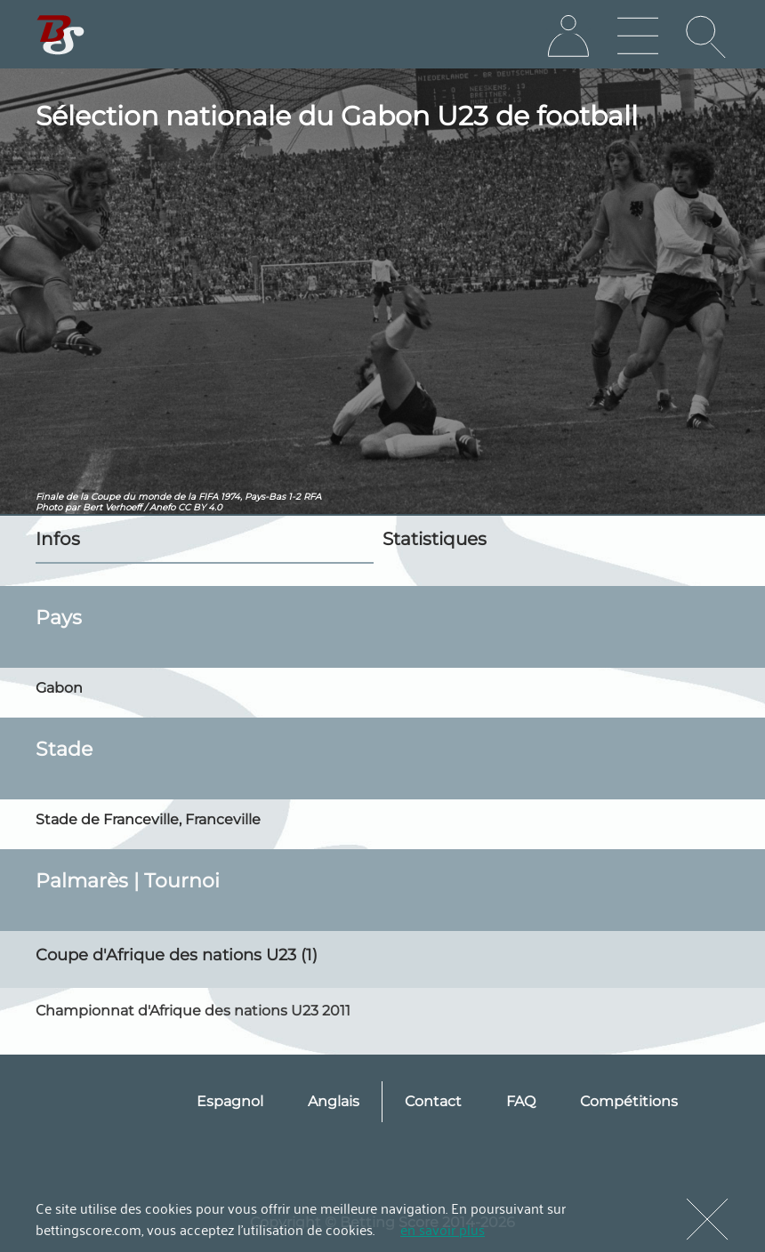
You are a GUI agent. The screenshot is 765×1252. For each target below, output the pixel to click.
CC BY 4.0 (200, 507)
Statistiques (434, 539)
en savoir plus (442, 1228)
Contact (433, 1101)
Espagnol (230, 1101)
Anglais (333, 1101)
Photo (49, 507)
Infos (58, 539)
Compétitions (629, 1101)
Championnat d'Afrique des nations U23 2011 (193, 1010)
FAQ (521, 1101)
